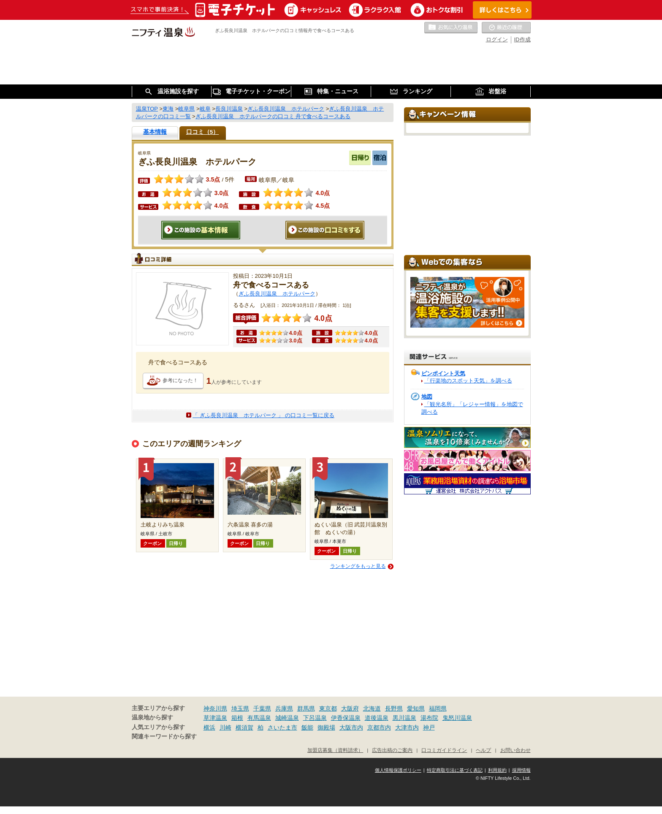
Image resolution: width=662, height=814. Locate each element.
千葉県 (262, 708)
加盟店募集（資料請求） (335, 750)
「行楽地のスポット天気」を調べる (468, 380)
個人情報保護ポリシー (398, 770)
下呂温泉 (315, 717)
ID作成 (522, 39)
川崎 (225, 727)
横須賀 (244, 727)
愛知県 (416, 708)
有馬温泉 (259, 717)
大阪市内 (351, 727)
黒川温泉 (404, 717)
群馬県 (306, 708)
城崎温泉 (287, 717)
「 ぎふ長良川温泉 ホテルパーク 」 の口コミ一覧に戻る (263, 415)
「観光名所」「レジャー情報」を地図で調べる (472, 408)
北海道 (372, 708)
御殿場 (326, 727)
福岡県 (438, 708)
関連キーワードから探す (164, 736)
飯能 (307, 727)
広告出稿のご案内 (392, 750)
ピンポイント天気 (443, 373)
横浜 (209, 727)
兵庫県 (284, 708)
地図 (426, 396)
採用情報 (521, 770)
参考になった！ (180, 380)
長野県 (394, 708)
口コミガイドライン (444, 750)
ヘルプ (483, 750)
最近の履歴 (506, 28)
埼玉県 (240, 708)
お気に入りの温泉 (451, 28)
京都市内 (379, 727)
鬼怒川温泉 (457, 717)
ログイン (497, 39)
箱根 (237, 717)
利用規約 (497, 770)
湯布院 (429, 717)
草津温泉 (215, 717)
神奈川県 (215, 708)
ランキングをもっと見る (358, 566)
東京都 (328, 708)
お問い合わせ (515, 750)
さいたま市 (282, 727)
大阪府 (350, 708)
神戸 (429, 727)
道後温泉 (376, 717)
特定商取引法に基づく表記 (455, 770)
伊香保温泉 (346, 717)
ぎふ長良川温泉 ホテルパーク (277, 293)
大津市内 (407, 727)
